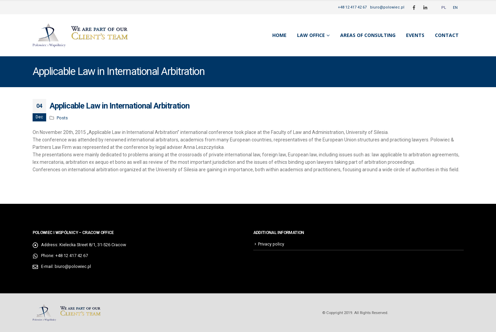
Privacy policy (271, 244)
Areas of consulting (368, 35)
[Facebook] (414, 7)
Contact (447, 35)
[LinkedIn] (425, 7)
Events (415, 35)
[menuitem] (443, 8)
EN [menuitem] (455, 7)
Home (279, 35)
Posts (62, 117)
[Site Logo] (80, 35)
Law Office (311, 35)
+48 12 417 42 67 (352, 7)
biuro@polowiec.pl (387, 7)
